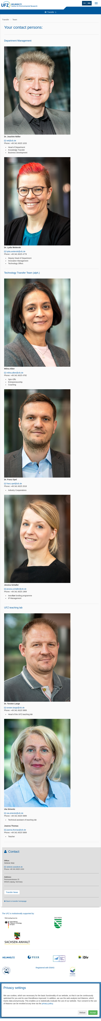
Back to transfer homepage (16, 901)
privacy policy (47, 1003)
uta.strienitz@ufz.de (15, 813)
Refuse (82, 1013)
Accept (93, 1013)
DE (84, 3)
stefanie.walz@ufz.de (15, 867)
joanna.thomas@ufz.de (16, 830)
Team (14, 20)
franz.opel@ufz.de (14, 483)
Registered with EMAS (45, 968)
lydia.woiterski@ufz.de (16, 251)
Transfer (50, 12)
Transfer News (12, 892)
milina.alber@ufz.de (15, 373)
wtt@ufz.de (11, 141)
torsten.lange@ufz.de (15, 708)
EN (89, 3)
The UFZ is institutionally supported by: (18, 913)
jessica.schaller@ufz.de (16, 589)
